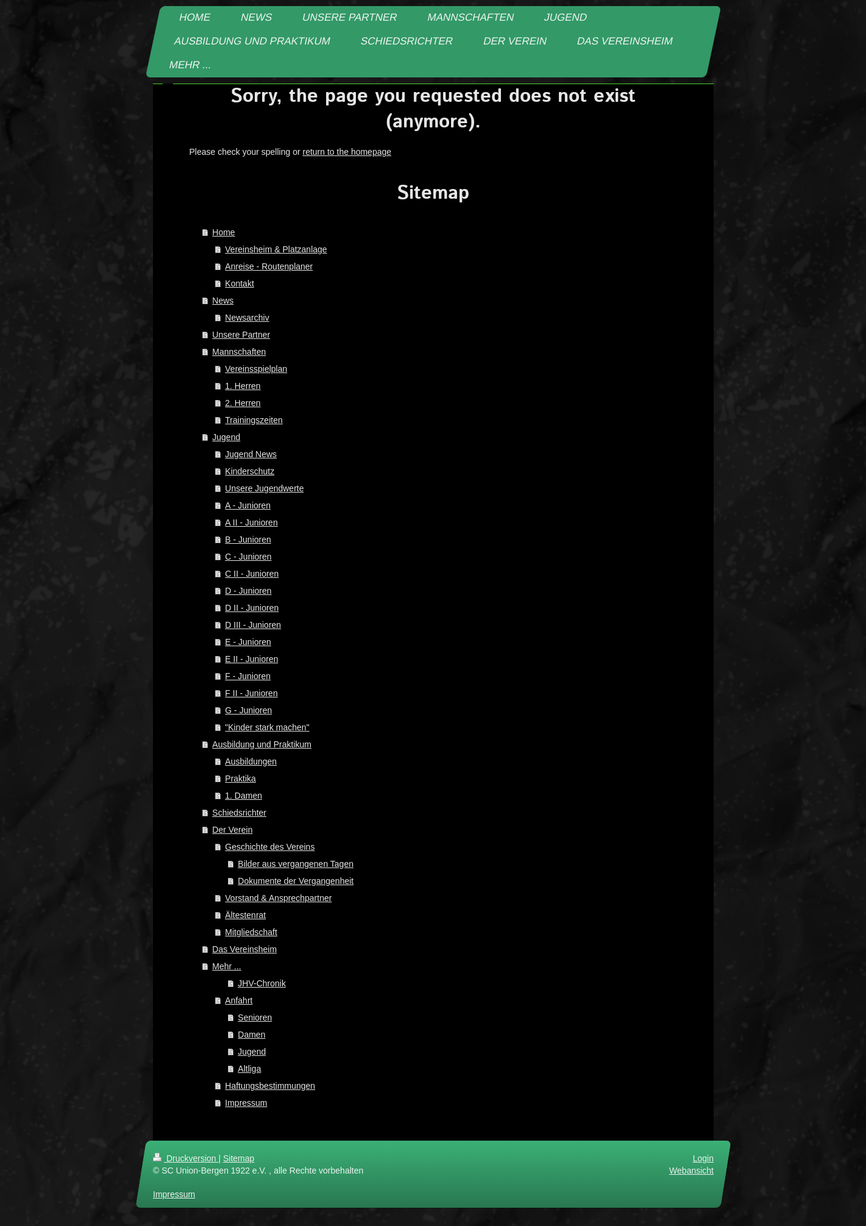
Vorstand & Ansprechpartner (278, 898)
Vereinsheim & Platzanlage (276, 249)
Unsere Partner (241, 335)
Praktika (240, 778)
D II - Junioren (252, 608)
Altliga (249, 1069)
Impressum (246, 1103)
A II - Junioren (251, 522)
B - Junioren (248, 539)
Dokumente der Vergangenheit (295, 881)
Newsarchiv (247, 318)
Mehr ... (226, 966)
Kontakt (239, 283)
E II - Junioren (251, 659)
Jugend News (251, 454)
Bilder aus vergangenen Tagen (295, 864)
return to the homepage (347, 152)
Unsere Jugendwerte (264, 488)
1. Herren (242, 386)
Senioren (255, 1017)
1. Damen (243, 795)
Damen (251, 1034)
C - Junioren (248, 556)
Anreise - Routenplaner (269, 266)
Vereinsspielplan (256, 369)
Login (702, 1158)
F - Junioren (248, 676)
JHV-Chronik (262, 983)
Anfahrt (238, 1000)
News (222, 300)
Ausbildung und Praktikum (261, 744)
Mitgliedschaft (251, 932)
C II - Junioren (252, 574)
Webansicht (691, 1170)
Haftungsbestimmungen (270, 1086)
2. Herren (242, 403)
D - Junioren (248, 591)
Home (223, 232)
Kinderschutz (249, 471)
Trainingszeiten (253, 420)
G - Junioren (248, 710)
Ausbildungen (251, 761)
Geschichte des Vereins (269, 847)
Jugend (226, 437)
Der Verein (232, 830)
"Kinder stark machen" (267, 727)
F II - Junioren (251, 693)
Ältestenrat (245, 915)
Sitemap (238, 1158)
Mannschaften (239, 352)
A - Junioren (248, 505)
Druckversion (185, 1158)
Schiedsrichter (239, 813)
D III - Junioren (253, 625)
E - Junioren (248, 642)
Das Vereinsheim (244, 949)
